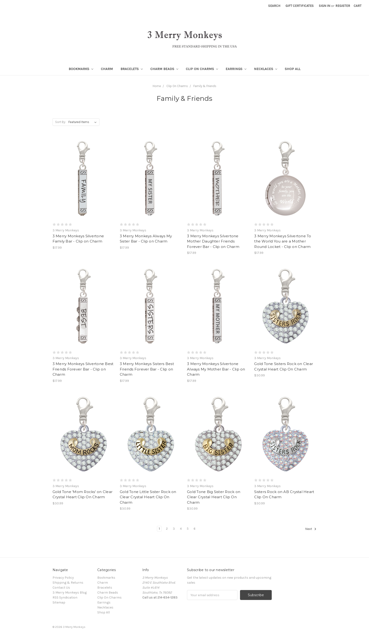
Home (157, 86)
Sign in (324, 6)
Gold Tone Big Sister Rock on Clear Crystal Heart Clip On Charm (213, 497)
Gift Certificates (299, 6)
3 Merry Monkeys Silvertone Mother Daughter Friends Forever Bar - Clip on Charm (213, 241)
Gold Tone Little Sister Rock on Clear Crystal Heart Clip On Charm (148, 497)
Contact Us (61, 588)
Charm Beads (164, 69)
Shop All (292, 69)
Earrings (236, 69)
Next (310, 529)
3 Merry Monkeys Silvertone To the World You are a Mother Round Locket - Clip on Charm (282, 241)
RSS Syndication (65, 597)
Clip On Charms (202, 69)
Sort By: (60, 122)
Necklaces (265, 69)
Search (274, 6)
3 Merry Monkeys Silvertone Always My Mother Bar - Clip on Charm (216, 369)
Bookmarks (81, 69)
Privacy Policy (63, 578)
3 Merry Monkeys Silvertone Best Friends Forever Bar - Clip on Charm (83, 369)
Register (342, 6)
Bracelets (131, 69)
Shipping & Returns (68, 583)
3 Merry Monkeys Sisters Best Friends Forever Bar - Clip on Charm (147, 369)
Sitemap (59, 602)
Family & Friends (204, 86)
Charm (107, 69)
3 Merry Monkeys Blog (70, 593)
